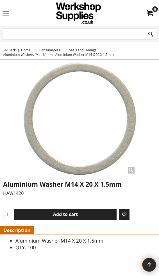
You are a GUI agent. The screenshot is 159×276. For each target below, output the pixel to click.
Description (17, 230)
